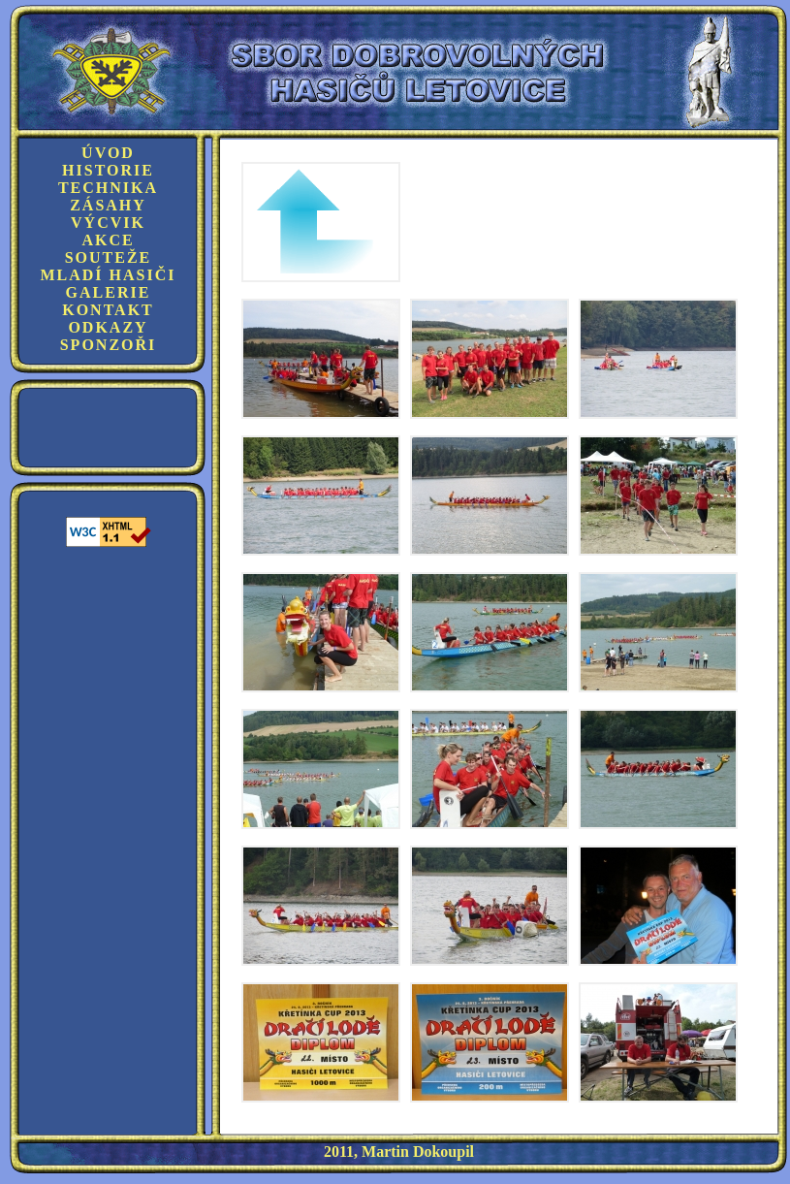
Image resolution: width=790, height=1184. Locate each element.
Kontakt (108, 310)
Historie (108, 170)
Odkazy (107, 327)
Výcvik (108, 222)
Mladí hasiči (107, 275)
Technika (108, 187)
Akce (107, 240)
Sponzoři (108, 344)
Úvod (108, 152)
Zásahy (108, 205)
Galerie (108, 292)
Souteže (108, 257)
